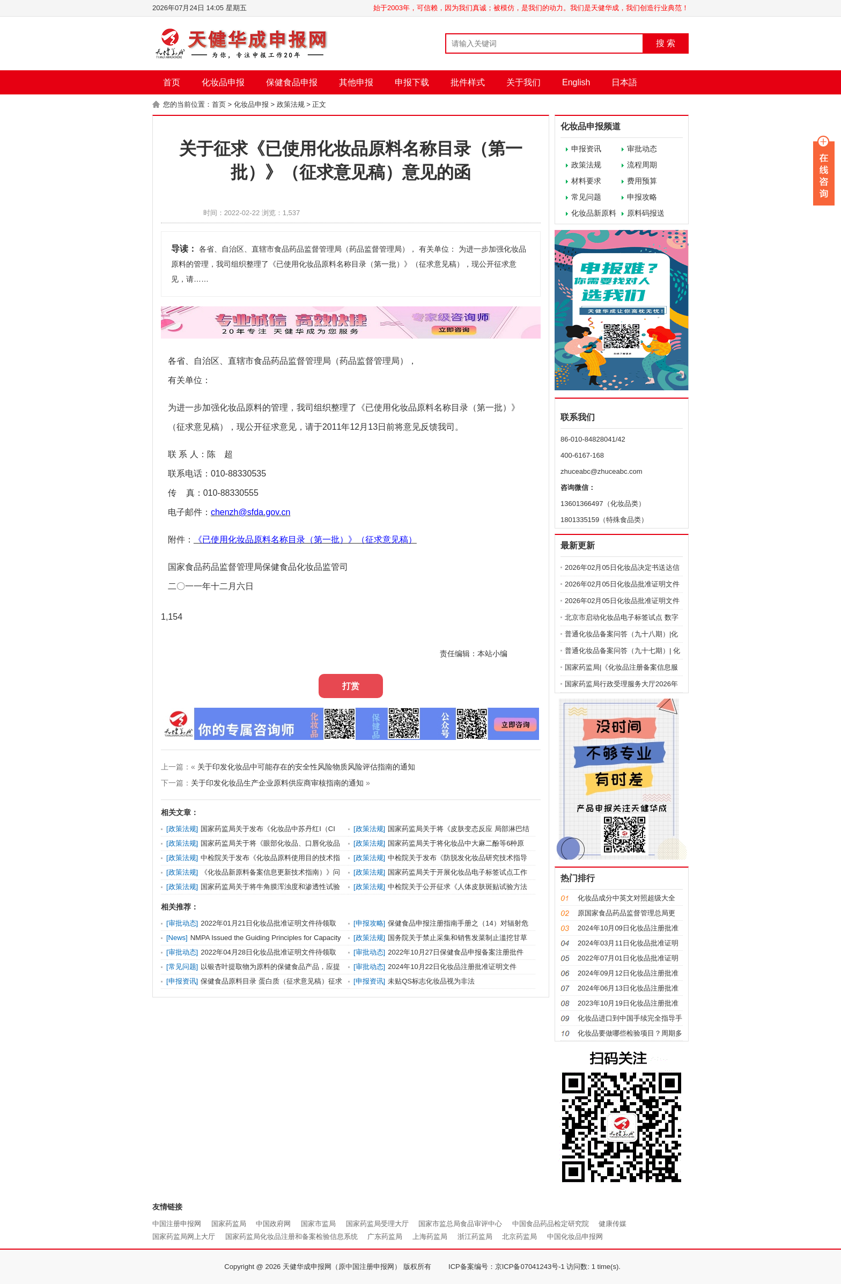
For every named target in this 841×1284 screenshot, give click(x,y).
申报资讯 (586, 148)
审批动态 (642, 148)
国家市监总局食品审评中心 (460, 1224)
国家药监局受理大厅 (377, 1224)
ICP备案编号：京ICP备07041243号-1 (506, 1267)
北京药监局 (519, 1236)
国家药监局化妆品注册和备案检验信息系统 (291, 1236)
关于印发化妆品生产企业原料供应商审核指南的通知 (277, 783)
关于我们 (523, 82)
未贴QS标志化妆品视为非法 (431, 981)
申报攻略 (642, 197)
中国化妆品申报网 (575, 1236)
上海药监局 (429, 1236)
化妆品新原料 (593, 213)
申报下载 (412, 82)
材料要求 (586, 181)
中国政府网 (273, 1224)
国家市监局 (318, 1224)
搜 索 (665, 43)
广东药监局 (384, 1236)
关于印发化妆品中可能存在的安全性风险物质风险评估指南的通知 (306, 766)
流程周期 (642, 164)
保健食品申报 (292, 82)
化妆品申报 (223, 82)
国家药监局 (228, 1224)
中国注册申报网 (176, 1224)
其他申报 (356, 82)
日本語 (624, 82)
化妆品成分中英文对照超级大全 (626, 898)
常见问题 (586, 197)
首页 (171, 82)
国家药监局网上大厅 (183, 1236)
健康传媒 (612, 1224)
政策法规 (291, 104)
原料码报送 (646, 213)
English (576, 82)
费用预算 (642, 181)
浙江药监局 (475, 1236)
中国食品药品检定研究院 (550, 1224)
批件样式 (468, 82)
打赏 (350, 686)
